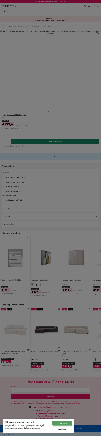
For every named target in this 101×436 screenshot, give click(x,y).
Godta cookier (62, 423)
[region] (38, 426)
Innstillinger (62, 429)
